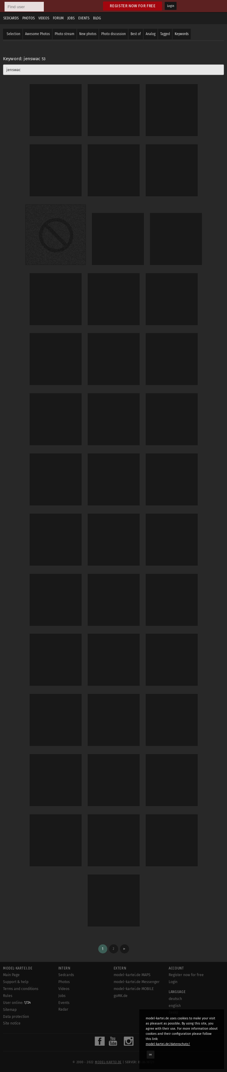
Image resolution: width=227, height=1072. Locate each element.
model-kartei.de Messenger (137, 982)
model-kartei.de (108, 1062)
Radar (63, 1009)
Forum (58, 18)
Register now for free (132, 6)
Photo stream (64, 34)
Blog (97, 18)
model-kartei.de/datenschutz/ (168, 1044)
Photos (28, 18)
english (175, 1006)
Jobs (71, 18)
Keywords (182, 34)
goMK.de (121, 996)
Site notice (12, 1023)
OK (150, 1054)
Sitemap (10, 1010)
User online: (17, 1003)
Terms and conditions (20, 989)
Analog (150, 34)
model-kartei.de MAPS (132, 975)
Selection (13, 34)
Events (83, 18)
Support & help (15, 982)
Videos (43, 18)
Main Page (11, 975)
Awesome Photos (37, 34)
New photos (87, 34)
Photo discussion (113, 34)
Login (170, 6)
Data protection (16, 1017)
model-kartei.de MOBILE (134, 989)
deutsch (175, 999)
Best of (136, 34)
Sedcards (11, 18)
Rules (7, 996)
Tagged (165, 34)
